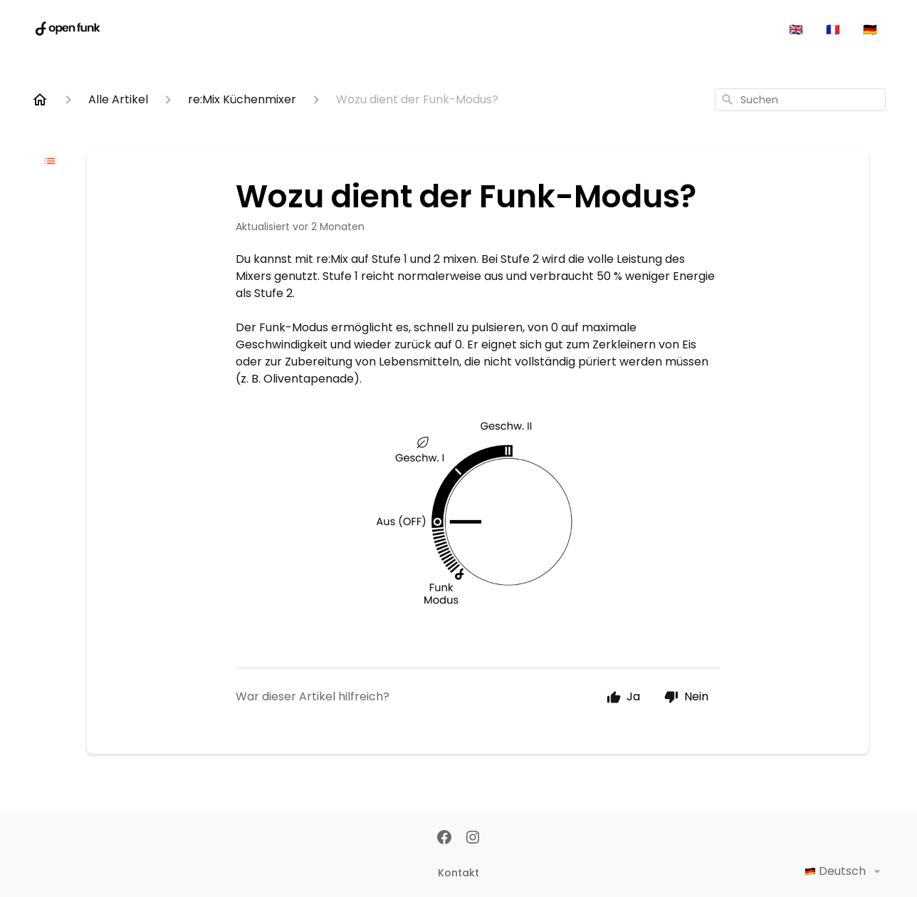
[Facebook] (444, 839)
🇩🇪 (870, 29)
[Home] (39, 99)
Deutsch (845, 871)
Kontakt (458, 873)
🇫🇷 (833, 29)
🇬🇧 (796, 29)
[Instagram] (472, 839)
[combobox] (800, 99)
